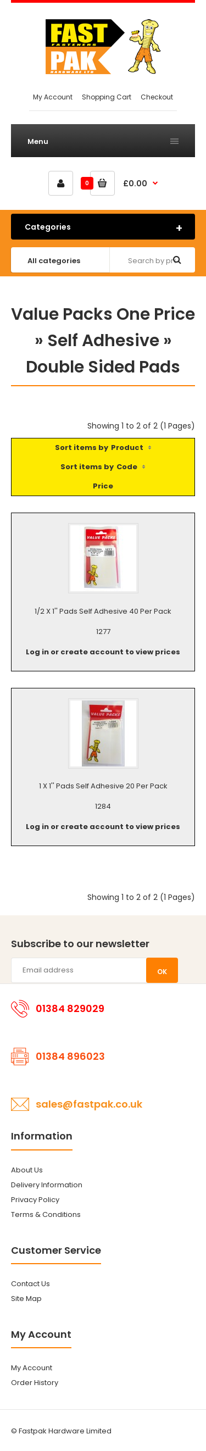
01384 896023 (70, 1056)
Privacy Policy (35, 1199)
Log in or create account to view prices (103, 652)
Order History (34, 1382)
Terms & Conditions (46, 1214)
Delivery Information (46, 1185)
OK (162, 971)
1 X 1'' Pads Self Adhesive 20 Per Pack (103, 786)
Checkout (157, 97)
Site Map (26, 1298)
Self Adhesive (103, 340)
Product (127, 447)
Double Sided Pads (103, 367)
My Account (53, 97)
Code (126, 467)
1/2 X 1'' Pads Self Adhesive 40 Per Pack (103, 611)
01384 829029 (70, 1008)
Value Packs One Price (103, 314)
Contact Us (30, 1283)
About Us (27, 1170)
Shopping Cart (106, 97)
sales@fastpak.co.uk (89, 1104)
